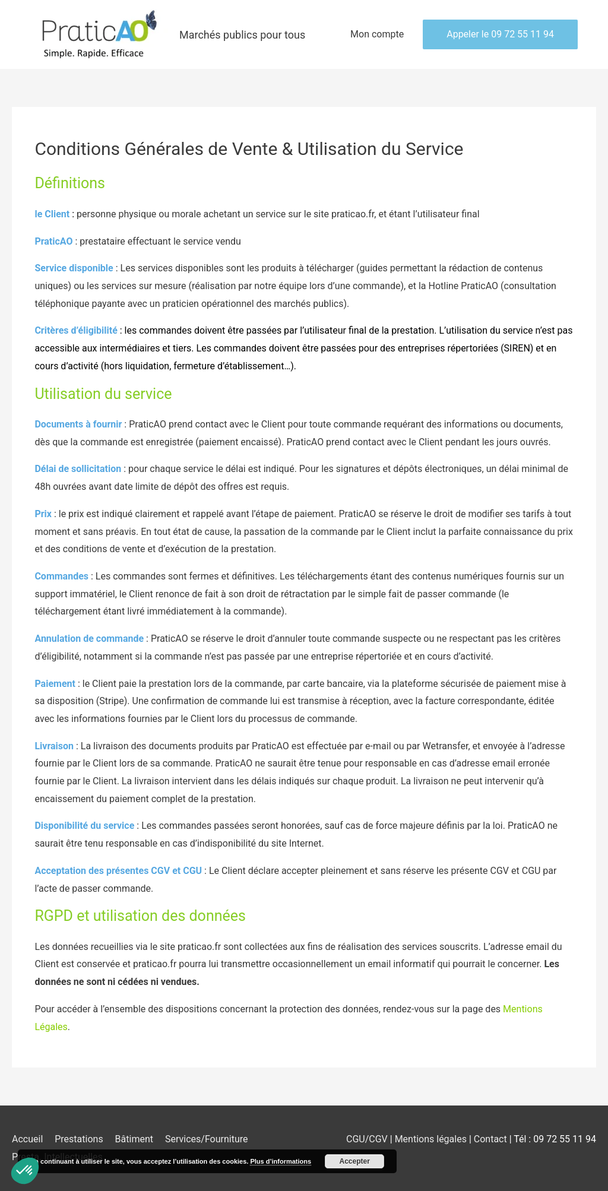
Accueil (27, 1139)
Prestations (79, 1139)
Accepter (355, 1161)
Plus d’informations (280, 1161)
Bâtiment (134, 1139)
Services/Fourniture (206, 1139)
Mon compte (377, 34)
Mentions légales (432, 1139)
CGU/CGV (367, 1139)
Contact (491, 1139)
